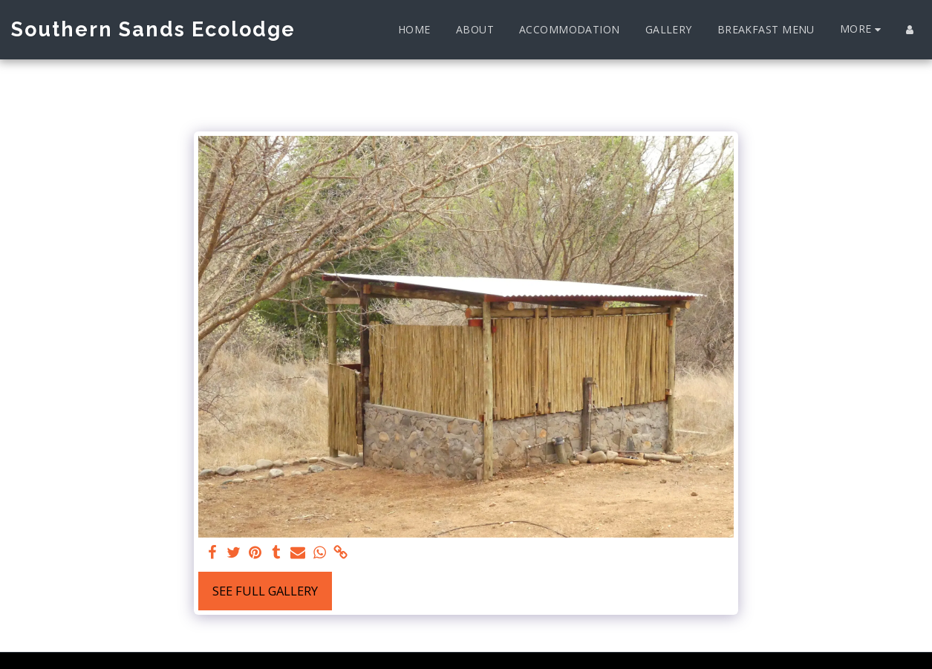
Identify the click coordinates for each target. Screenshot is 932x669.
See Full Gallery (265, 590)
